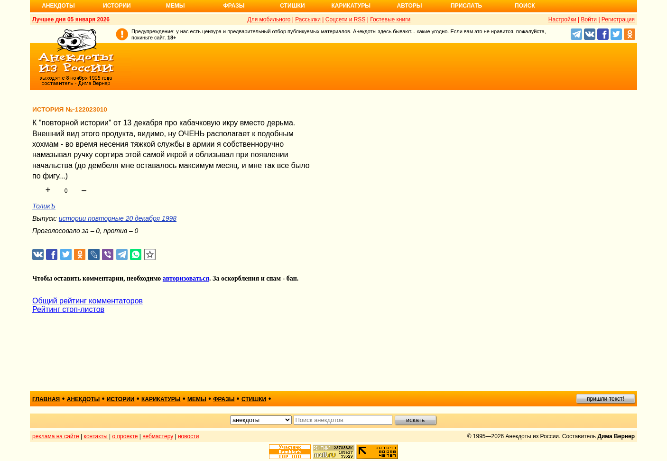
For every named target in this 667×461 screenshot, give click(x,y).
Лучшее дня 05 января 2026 (71, 19)
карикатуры (161, 399)
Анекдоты (58, 5)
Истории (117, 5)
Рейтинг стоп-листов (68, 309)
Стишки (292, 5)
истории (121, 399)
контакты (96, 436)
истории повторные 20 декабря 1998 (117, 218)
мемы (196, 399)
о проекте (125, 436)
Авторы (409, 5)
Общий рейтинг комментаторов (87, 301)
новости (188, 436)
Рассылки (308, 19)
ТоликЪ (44, 206)
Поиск (525, 5)
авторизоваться (186, 278)
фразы (223, 399)
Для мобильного (269, 19)
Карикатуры (351, 5)
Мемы (175, 5)
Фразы (233, 5)
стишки (253, 399)
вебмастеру (157, 436)
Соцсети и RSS (345, 19)
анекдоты (83, 399)
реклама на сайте (55, 436)
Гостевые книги (390, 19)
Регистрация (618, 19)
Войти (589, 19)
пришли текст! (605, 398)
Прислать (466, 5)
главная (46, 399)
